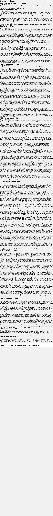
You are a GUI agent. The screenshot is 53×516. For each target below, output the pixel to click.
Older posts (2, 342)
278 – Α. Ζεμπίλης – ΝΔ (8, 329)
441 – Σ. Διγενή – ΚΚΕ (7, 27)
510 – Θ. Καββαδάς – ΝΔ (8, 9)
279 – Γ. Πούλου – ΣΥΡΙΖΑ (9, 336)
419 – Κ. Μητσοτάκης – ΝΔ (9, 64)
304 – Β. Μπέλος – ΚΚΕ (8, 250)
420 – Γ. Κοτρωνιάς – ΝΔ (9, 118)
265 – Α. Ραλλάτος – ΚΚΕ (9, 298)
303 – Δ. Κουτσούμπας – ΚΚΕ (10, 181)
